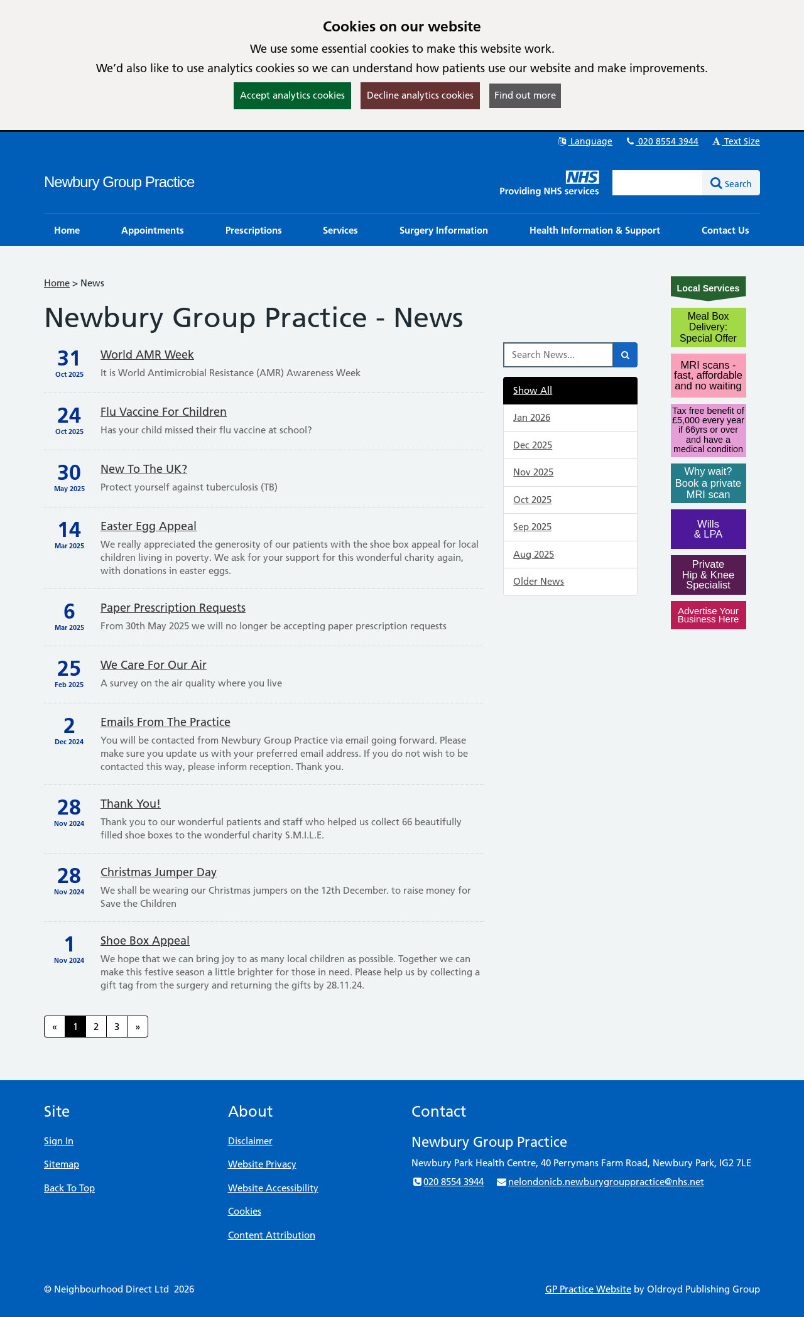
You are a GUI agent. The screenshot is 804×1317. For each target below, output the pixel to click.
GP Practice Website (588, 1289)
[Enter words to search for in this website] (657, 182)
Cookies (244, 1211)
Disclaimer (250, 1141)
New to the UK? (143, 469)
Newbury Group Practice (119, 181)
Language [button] (584, 141)
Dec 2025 (532, 445)
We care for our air (153, 665)
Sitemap (61, 1164)
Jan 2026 (531, 417)
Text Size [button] (735, 141)
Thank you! (130, 803)
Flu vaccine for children (163, 411)
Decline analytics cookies (420, 95)
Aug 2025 (533, 554)
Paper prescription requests (173, 607)
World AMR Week (147, 354)
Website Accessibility (273, 1188)
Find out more (525, 95)
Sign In (58, 1141)
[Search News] (558, 354)
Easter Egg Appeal (148, 526)
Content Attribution (271, 1235)
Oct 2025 (532, 500)
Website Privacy (262, 1164)
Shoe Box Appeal (145, 940)
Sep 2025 (532, 527)
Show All (532, 390)
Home (57, 283)
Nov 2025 (533, 472)
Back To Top (69, 1188)
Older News (538, 581)
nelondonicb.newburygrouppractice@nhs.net (600, 1182)
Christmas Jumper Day (158, 872)
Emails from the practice (165, 722)
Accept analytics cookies (292, 95)
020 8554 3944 (661, 141)
